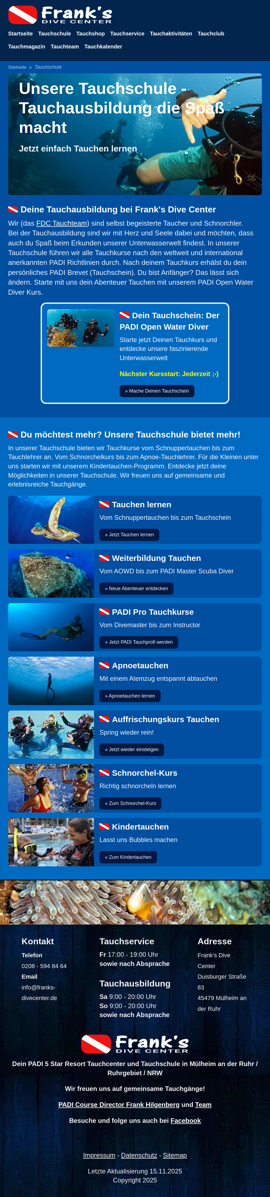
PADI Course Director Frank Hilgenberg (119, 1104)
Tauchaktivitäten (171, 34)
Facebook (186, 1120)
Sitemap (175, 1155)
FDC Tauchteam (61, 223)
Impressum (99, 1155)
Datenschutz (139, 1155)
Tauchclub (211, 34)
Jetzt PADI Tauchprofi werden (141, 642)
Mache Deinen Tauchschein (159, 391)
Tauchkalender (103, 47)
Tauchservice (127, 34)
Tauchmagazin (26, 47)
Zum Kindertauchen (130, 857)
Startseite (20, 34)
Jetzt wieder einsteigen (133, 749)
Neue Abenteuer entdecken (138, 588)
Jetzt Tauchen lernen (131, 534)
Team (203, 1104)
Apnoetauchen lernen (132, 696)
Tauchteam (65, 47)
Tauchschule (54, 34)
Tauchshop (90, 34)
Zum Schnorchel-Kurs (132, 803)
